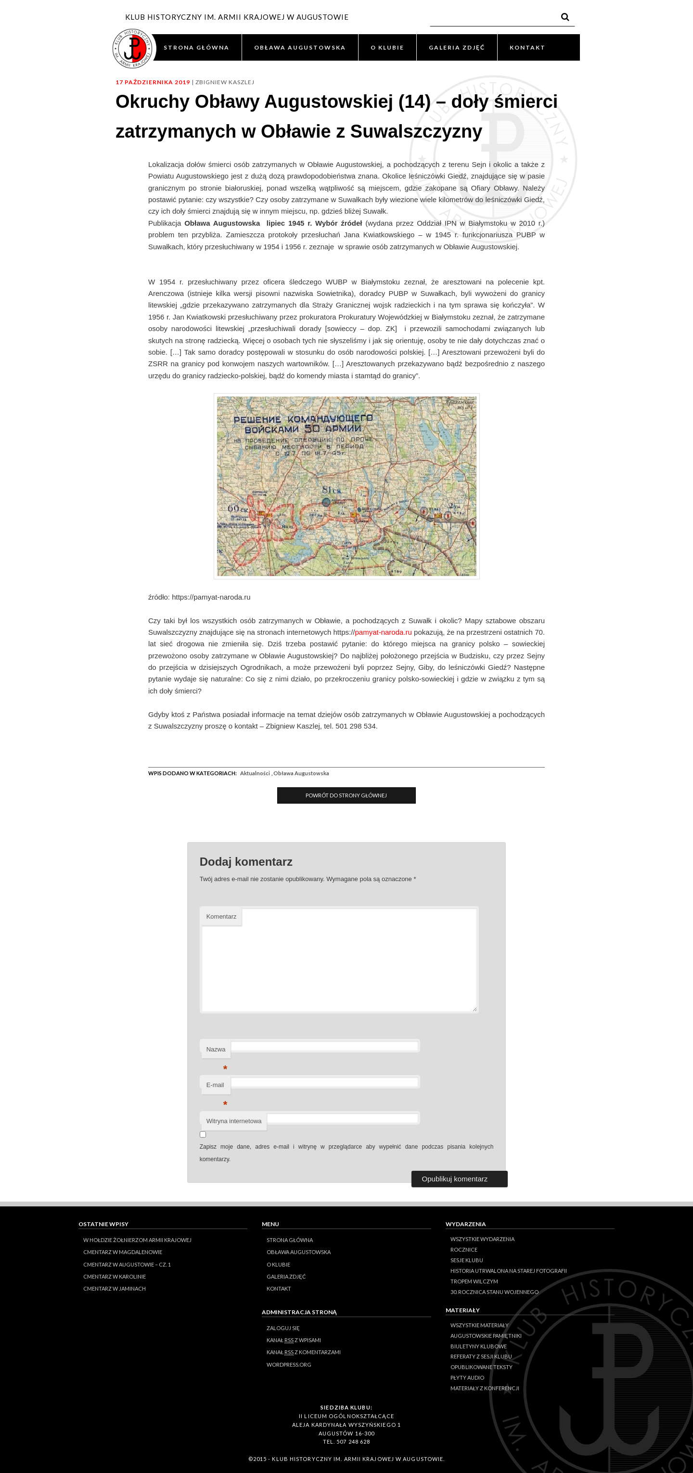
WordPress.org (289, 1364)
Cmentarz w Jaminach (114, 1288)
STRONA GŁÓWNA (197, 47)
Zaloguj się (283, 1328)
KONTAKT (528, 47)
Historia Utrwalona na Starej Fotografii (508, 1271)
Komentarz (221, 916)
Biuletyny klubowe (478, 1346)
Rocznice (463, 1249)
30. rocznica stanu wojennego (494, 1292)
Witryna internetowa (234, 1121)
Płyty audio (467, 1377)
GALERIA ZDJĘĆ (457, 47)
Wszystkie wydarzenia (482, 1239)
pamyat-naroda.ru (383, 632)
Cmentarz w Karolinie (114, 1276)
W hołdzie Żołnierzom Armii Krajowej (137, 1240)
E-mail (217, 1087)
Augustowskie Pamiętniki (486, 1335)
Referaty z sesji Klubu (481, 1356)
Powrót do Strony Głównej (346, 795)
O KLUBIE (387, 47)
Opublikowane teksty (481, 1367)
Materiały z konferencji (484, 1388)
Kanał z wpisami (294, 1340)
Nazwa (217, 1052)
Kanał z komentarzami (304, 1352)
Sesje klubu (466, 1260)
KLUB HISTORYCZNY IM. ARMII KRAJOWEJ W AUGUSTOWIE (237, 17)
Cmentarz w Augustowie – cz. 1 (127, 1264)
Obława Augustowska (301, 773)
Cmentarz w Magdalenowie (122, 1252)
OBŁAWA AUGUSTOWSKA (300, 47)
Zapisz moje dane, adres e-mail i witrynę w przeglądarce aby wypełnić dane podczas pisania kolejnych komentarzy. (347, 1153)
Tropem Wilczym (474, 1281)
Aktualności (255, 773)
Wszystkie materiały (479, 1325)
